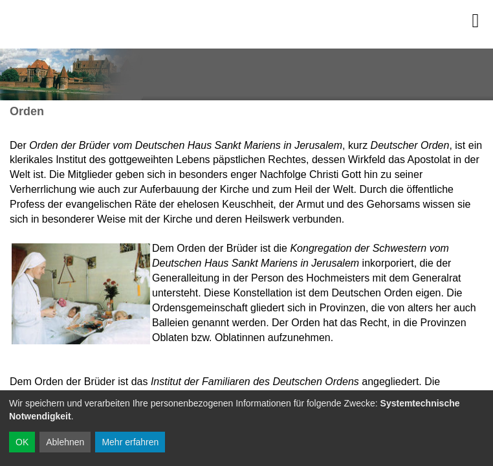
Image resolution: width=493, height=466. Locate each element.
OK (22, 442)
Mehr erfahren (130, 442)
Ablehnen (65, 442)
